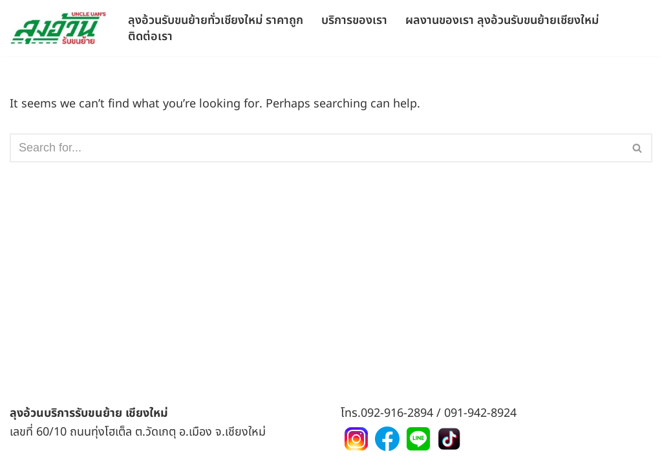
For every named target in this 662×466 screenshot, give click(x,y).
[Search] (316, 147)
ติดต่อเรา (150, 36)
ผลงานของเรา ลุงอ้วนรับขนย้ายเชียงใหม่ (502, 20)
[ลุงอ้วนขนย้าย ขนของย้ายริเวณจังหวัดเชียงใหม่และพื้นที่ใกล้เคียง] (58, 28)
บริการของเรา (354, 20)
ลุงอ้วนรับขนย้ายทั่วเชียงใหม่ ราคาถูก (215, 20)
